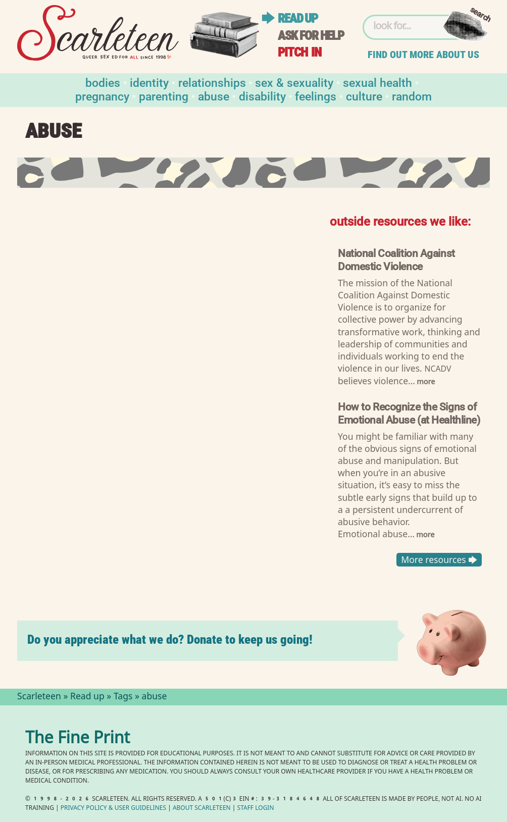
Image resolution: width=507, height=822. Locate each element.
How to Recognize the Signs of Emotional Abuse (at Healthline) (409, 413)
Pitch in (299, 52)
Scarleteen (39, 697)
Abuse (213, 95)
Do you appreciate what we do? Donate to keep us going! (170, 639)
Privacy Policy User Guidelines (113, 808)
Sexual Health (377, 82)
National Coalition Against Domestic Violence (396, 259)
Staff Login (255, 808)
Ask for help (310, 35)
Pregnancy (102, 95)
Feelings (315, 95)
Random (412, 95)
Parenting (163, 95)
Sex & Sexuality (294, 82)
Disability (262, 95)
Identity (149, 82)
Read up (297, 18)
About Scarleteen (202, 808)
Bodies (102, 82)
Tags (123, 697)
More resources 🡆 (439, 559)
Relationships (212, 82)
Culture (364, 95)
